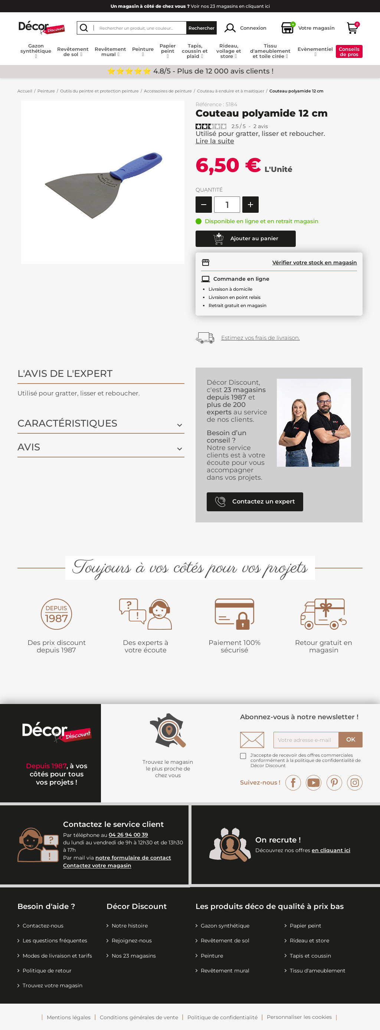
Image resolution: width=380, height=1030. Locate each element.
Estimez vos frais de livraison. (260, 337)
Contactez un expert (255, 502)
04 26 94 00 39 (128, 835)
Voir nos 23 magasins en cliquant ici (190, 6)
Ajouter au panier (245, 239)
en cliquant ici (331, 850)
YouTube (313, 783)
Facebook (293, 783)
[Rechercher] (147, 28)
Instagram (355, 783)
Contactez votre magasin (97, 866)
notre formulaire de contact (133, 857)
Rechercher (201, 28)
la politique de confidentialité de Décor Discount (305, 762)
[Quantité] (227, 204)
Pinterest (334, 783)
